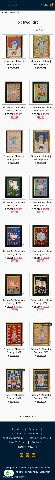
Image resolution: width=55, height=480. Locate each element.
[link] (41, 5)
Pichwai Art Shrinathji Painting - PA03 (14, 63)
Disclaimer (45, 471)
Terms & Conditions (13, 471)
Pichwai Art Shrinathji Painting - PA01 (41, 396)
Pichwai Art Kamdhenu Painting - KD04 (41, 109)
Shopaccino (19, 476)
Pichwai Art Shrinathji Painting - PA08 (41, 158)
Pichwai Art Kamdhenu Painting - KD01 (14, 204)
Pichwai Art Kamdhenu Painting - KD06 (14, 253)
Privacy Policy (31, 471)
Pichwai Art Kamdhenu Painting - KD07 (41, 204)
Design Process (39, 438)
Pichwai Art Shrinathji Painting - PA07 (14, 351)
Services (33, 429)
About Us (17, 429)
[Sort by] (40, 30)
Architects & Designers (25, 433)
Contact (36, 442)
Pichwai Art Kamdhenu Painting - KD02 (41, 301)
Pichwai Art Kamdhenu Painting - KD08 (14, 109)
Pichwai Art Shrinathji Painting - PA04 (41, 63)
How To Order (17, 442)
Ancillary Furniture (13, 438)
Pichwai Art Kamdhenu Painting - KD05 (41, 253)
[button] (46, 5)
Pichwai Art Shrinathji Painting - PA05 (41, 351)
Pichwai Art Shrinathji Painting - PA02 (14, 396)
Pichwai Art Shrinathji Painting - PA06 (14, 158)
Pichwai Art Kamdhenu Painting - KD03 (14, 301)
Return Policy (25, 446)
